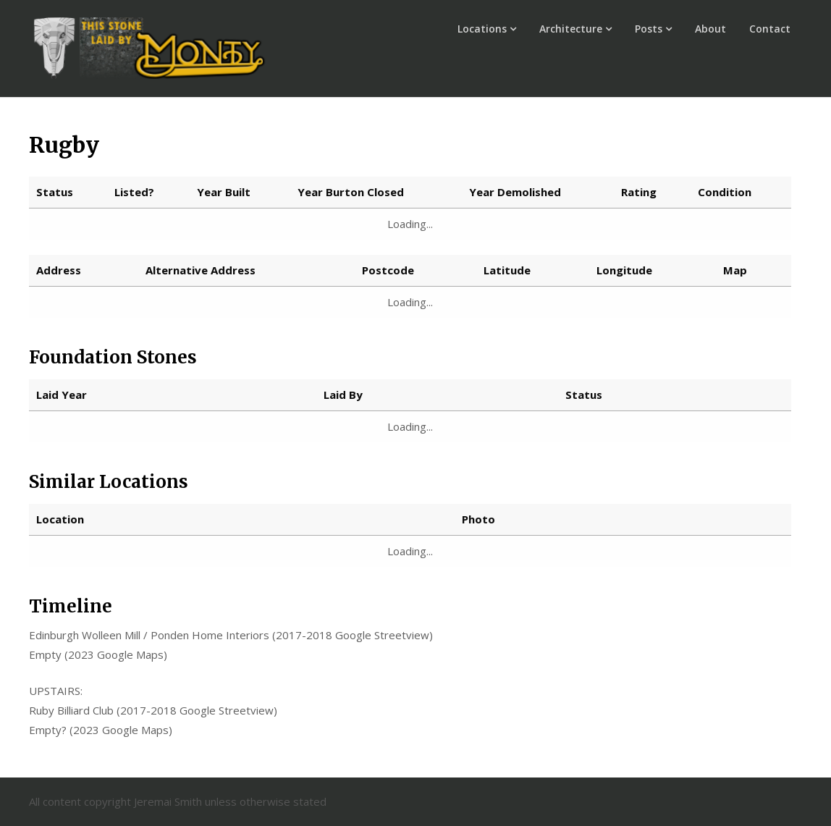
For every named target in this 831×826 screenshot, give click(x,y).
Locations (482, 28)
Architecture (570, 28)
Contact (769, 28)
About (710, 28)
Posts (648, 28)
